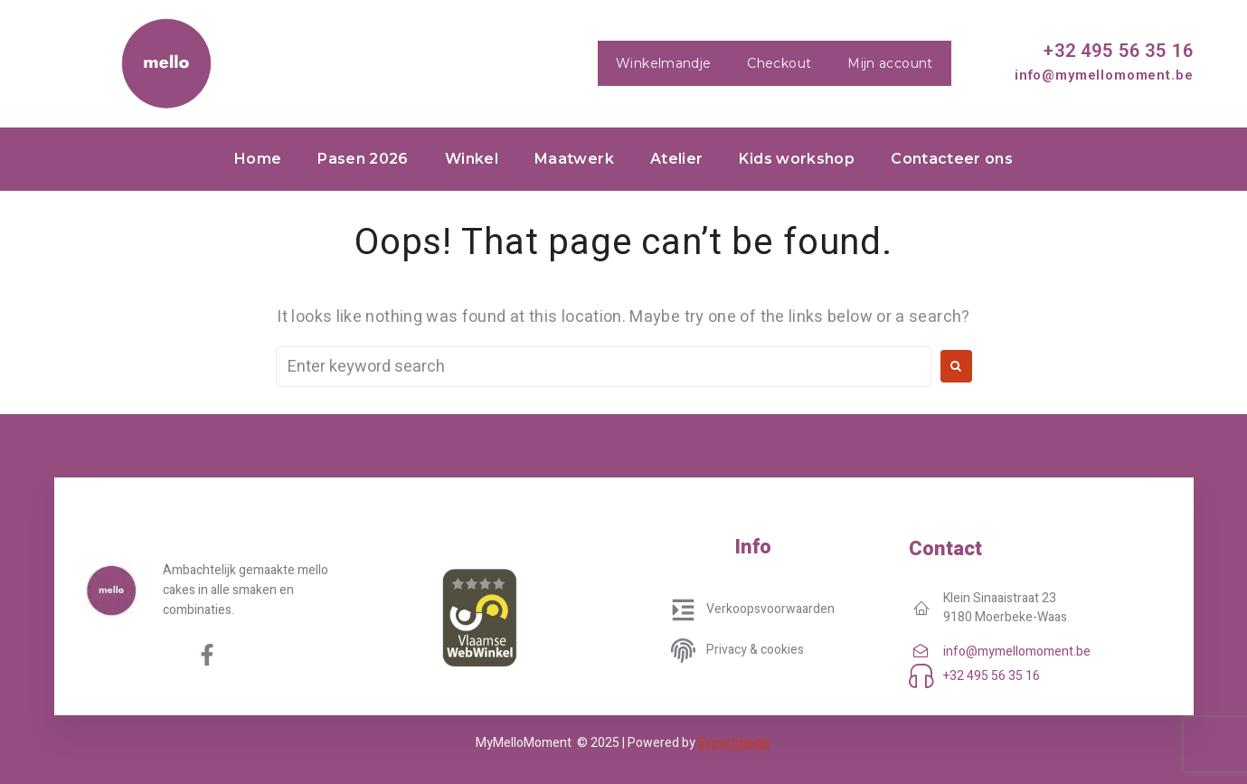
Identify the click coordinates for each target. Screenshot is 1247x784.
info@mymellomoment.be (1104, 75)
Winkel (471, 158)
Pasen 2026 (363, 158)
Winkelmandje (663, 63)
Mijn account (889, 63)
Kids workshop (797, 158)
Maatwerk (574, 158)
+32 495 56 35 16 (1118, 50)
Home (257, 158)
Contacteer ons (952, 158)
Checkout (779, 63)
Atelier (677, 158)
